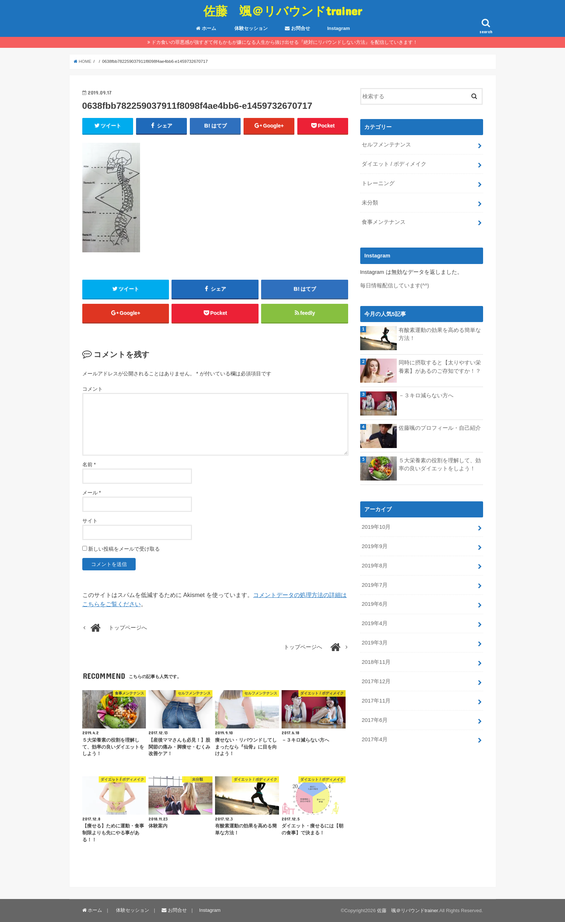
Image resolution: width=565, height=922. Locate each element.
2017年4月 (375, 739)
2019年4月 (375, 623)
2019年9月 (375, 546)
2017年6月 (375, 720)
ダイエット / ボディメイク (394, 164)
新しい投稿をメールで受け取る (124, 549)
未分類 (370, 203)
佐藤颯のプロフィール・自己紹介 (440, 428)
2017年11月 (376, 701)
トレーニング (378, 183)
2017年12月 (376, 681)
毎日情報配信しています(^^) (394, 285)
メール (91, 493)
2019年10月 (376, 527)
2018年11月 (376, 662)
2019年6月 (375, 604)
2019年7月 (375, 585)
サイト (90, 521)
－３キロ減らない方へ (426, 395)
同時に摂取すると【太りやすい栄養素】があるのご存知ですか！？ (440, 367)
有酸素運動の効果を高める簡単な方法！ (440, 334)
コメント (92, 389)
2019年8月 (375, 566)
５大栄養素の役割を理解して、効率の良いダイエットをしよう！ (440, 464)
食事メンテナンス (384, 222)
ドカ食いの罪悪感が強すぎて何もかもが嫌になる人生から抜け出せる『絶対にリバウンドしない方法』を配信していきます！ (284, 42)
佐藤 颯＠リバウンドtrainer (282, 11)
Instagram (338, 28)
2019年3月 (375, 643)
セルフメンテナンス (386, 145)
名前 (89, 464)
